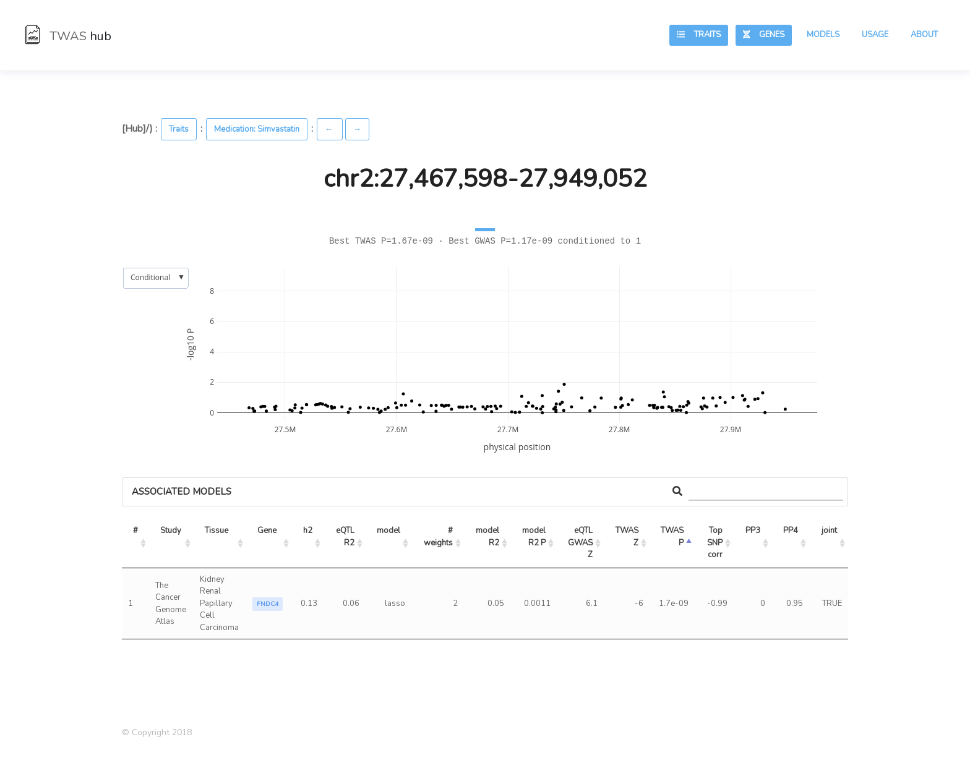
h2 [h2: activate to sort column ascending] (307, 530)
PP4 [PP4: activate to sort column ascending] (790, 530)
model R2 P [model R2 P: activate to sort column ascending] (534, 536)
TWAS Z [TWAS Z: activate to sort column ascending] (628, 536)
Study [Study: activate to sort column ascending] (170, 530)
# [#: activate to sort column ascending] (135, 530)
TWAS (68, 36)
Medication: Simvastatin (256, 129)
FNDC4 (267, 604)
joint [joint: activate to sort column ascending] (829, 530)
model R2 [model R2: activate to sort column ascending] (488, 536)
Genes (763, 34)
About (924, 34)
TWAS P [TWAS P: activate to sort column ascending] (673, 536)
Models (823, 34)
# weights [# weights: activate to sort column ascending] (439, 536)
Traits (699, 34)
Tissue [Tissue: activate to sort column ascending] (216, 530)
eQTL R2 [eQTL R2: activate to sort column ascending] (346, 536)
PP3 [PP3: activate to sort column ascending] (752, 530)
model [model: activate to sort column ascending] (388, 530)
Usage (875, 34)
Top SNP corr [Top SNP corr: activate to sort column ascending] (715, 542)
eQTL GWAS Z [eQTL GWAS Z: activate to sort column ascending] (581, 542)
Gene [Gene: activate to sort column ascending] (267, 530)
